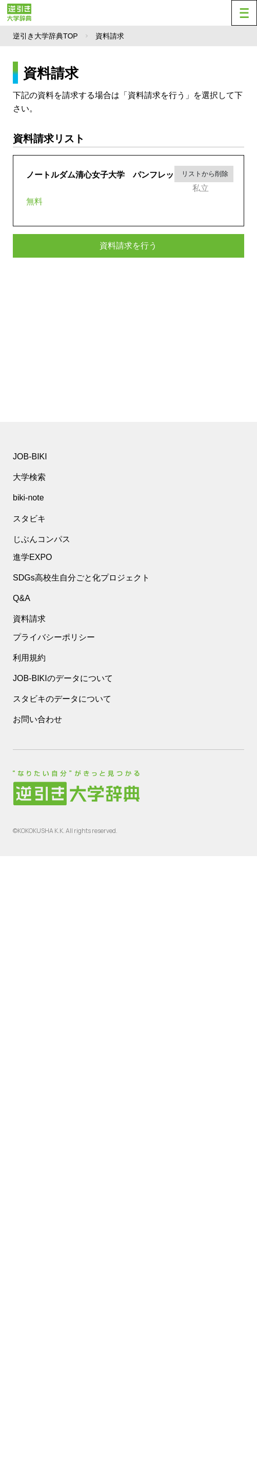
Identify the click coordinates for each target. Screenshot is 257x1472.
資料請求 (29, 1234)
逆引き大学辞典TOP (45, 36)
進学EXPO (32, 1173)
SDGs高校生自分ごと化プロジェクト (81, 1193)
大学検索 (29, 1093)
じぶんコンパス (41, 1154)
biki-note (28, 1113)
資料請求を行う (128, 245)
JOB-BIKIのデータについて (63, 1294)
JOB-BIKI (30, 1072)
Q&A (21, 1214)
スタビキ (29, 1134)
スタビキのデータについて (62, 1314)
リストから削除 (204, 173)
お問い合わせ (37, 1335)
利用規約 (29, 1273)
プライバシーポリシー (54, 1253)
